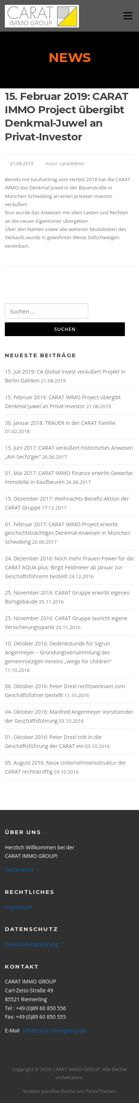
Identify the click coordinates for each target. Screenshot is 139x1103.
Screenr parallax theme (49, 1091)
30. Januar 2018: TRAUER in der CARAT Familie (60, 422)
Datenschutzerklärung (31, 944)
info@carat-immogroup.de (54, 1030)
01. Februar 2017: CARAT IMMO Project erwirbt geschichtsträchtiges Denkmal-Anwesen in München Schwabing (67, 533)
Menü (127, 15)
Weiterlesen (19, 869)
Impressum (18, 907)
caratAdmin (72, 163)
